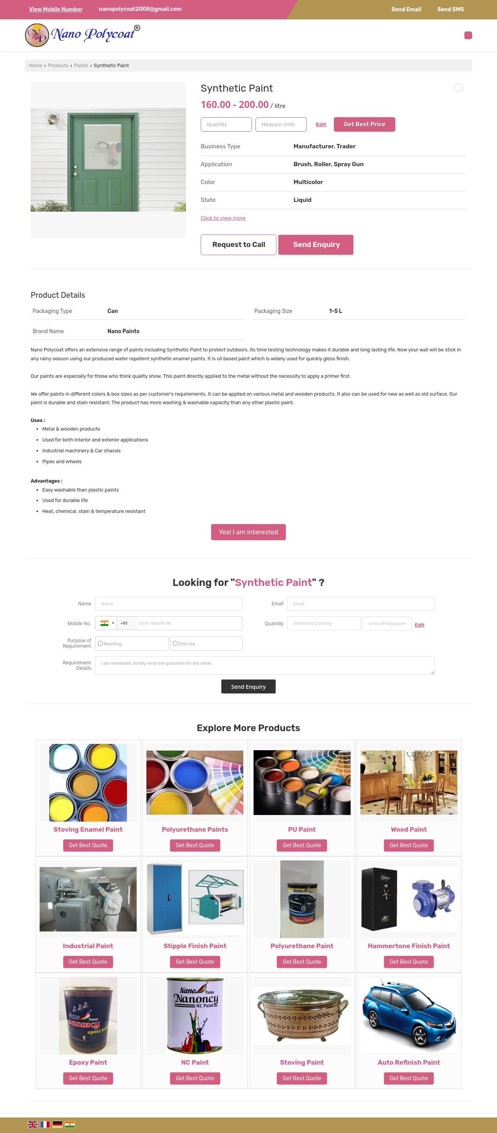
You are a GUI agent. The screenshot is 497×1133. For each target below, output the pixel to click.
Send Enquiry (316, 244)
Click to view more (223, 218)
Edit (321, 124)
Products (58, 65)
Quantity (274, 623)
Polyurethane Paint (302, 946)
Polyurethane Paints (195, 829)
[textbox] (281, 124)
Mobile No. (79, 623)
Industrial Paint (88, 946)
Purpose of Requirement (77, 643)
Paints (81, 65)
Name (84, 603)
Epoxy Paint (88, 1062)
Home (35, 65)
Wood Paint (409, 829)
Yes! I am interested (248, 532)
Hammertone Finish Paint (409, 946)
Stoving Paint (302, 1062)
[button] (56, 9)
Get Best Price (365, 124)
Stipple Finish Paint (194, 946)
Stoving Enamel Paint (88, 829)
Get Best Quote (88, 845)
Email (277, 603)
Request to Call (238, 244)
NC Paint (195, 1062)
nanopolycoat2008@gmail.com (140, 9)
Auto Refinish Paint (409, 1062)
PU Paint (302, 829)
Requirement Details (77, 665)
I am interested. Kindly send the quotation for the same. (265, 665)
